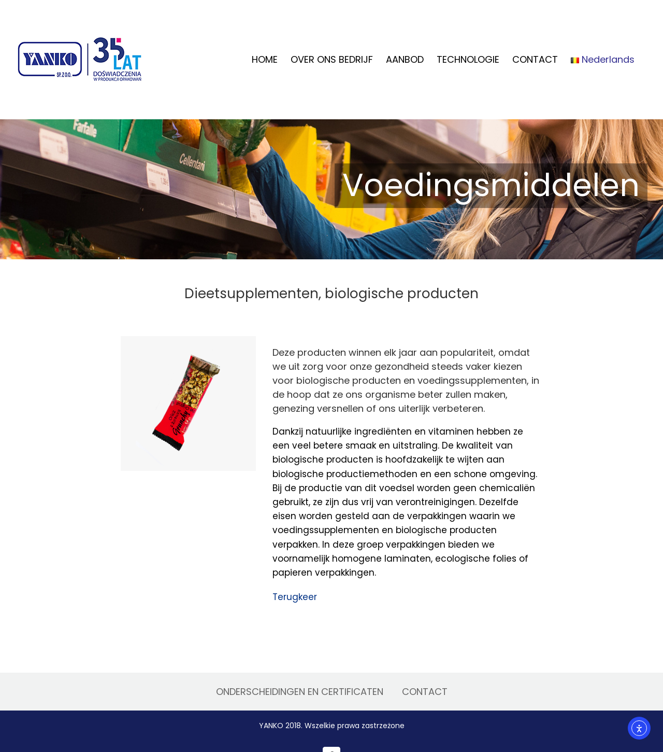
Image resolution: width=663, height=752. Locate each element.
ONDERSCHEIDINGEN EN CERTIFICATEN (299, 691)
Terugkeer (294, 597)
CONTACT (425, 691)
